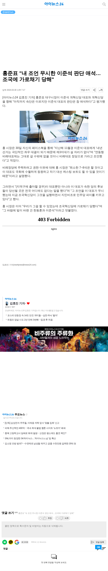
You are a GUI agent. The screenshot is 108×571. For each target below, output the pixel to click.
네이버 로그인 (4, 542)
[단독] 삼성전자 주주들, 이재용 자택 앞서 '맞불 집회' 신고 (32, 423)
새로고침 (26, 414)
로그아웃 (25, 542)
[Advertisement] (54, 382)
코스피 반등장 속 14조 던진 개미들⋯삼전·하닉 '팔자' (32, 315)
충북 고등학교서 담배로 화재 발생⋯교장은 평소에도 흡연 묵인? (35, 433)
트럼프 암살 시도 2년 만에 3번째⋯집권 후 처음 (30, 319)
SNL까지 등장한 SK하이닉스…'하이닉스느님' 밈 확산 (30, 438)
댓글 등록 (100, 542)
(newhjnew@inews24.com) (24, 265)
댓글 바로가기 (98, 547)
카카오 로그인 (10, 542)
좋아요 (28, 303)
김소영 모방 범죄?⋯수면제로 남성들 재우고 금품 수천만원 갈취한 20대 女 (40, 443)
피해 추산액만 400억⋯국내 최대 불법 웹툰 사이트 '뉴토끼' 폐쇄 (35, 428)
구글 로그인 (16, 542)
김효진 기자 (17, 303)
